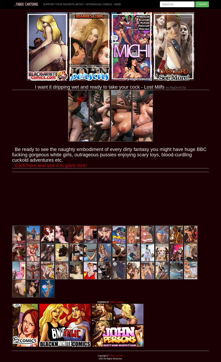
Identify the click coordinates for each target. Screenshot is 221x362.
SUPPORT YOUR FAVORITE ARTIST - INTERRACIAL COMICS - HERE (82, 4)
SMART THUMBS (117, 302)
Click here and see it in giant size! (51, 165)
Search (202, 4)
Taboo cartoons (116, 356)
